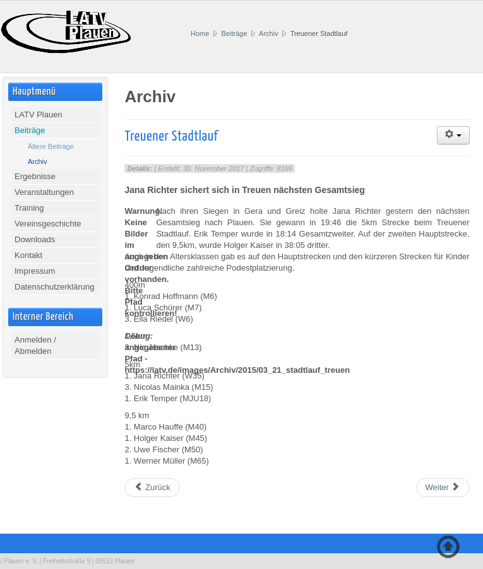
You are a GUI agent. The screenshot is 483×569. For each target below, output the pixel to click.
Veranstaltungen (44, 192)
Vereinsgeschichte (48, 223)
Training (29, 208)
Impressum (35, 271)
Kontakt (28, 255)
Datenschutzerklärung (54, 286)
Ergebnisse (35, 176)
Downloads (35, 239)
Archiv (268, 33)
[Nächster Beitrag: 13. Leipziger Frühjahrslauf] (443, 487)
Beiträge (234, 33)
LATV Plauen (39, 114)
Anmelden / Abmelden (35, 345)
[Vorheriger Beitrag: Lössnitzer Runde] (151, 487)
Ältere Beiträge (51, 146)
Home (200, 33)
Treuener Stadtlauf (171, 136)
